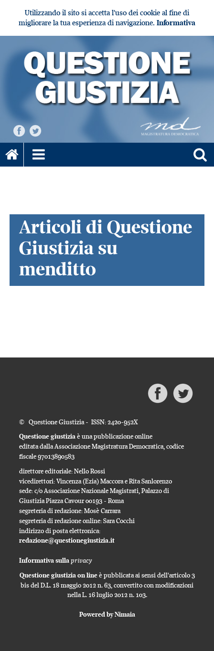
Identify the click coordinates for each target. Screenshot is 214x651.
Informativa (176, 22)
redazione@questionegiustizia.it (67, 540)
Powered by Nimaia (107, 614)
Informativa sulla (55, 560)
